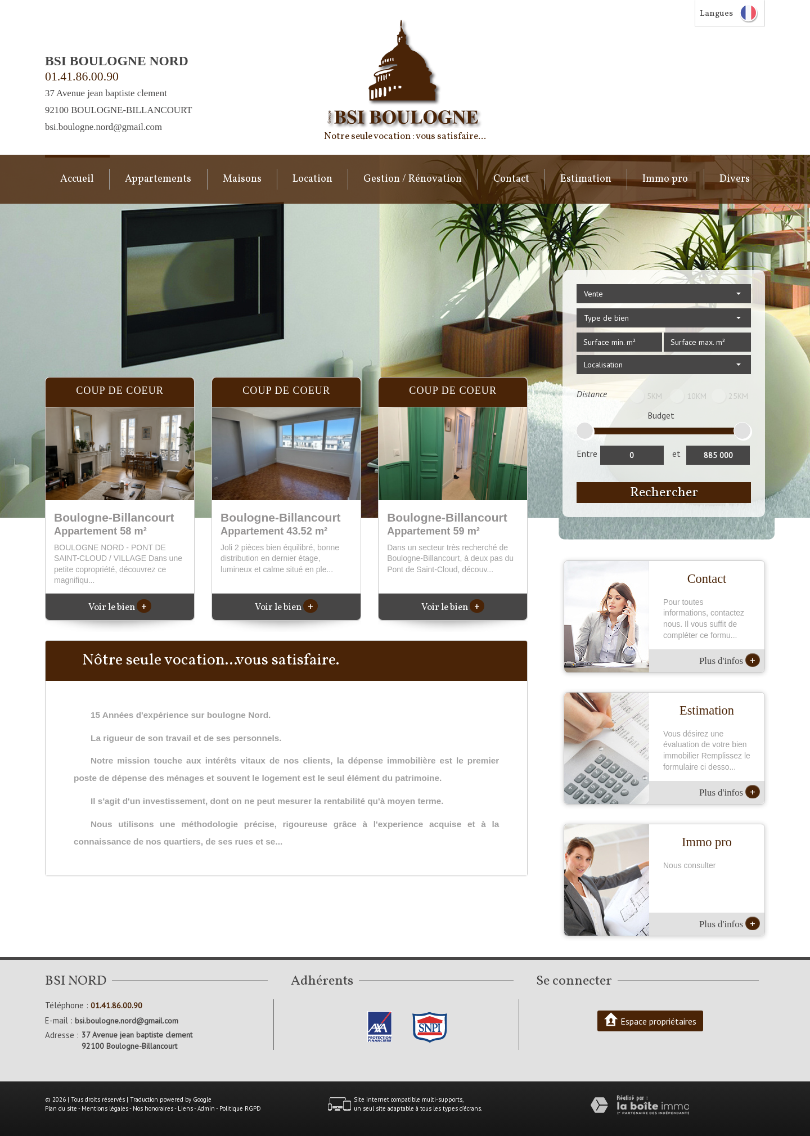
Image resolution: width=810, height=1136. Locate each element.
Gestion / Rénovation (412, 179)
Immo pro (665, 179)
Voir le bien (119, 607)
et (676, 453)
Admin (206, 1108)
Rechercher (664, 492)
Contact (511, 179)
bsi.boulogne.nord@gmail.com (103, 127)
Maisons (242, 179)
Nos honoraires (153, 1108)
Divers (734, 179)
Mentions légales (105, 1108)
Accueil (77, 179)
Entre (587, 453)
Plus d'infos (729, 660)
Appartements (158, 179)
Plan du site (61, 1108)
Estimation (585, 179)
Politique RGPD (240, 1108)
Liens (185, 1108)
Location (312, 179)
